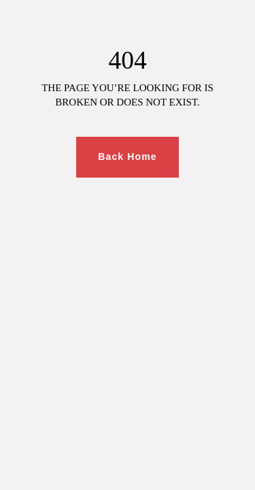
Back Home (127, 156)
